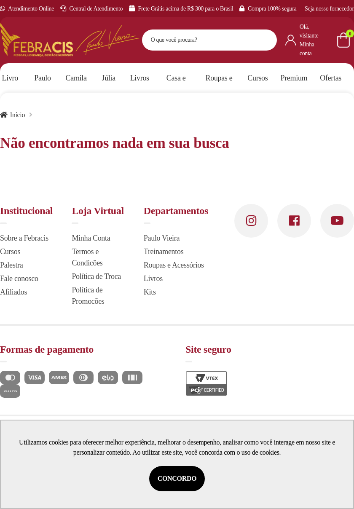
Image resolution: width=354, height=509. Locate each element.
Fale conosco (19, 278)
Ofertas (330, 78)
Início (17, 114)
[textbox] (198, 40)
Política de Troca (96, 276)
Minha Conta (91, 238)
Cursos (10, 251)
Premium (294, 78)
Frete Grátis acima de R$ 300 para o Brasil (181, 8)
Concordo (177, 478)
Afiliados (13, 292)
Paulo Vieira (162, 238)
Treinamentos (164, 251)
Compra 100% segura (267, 8)
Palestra (11, 265)
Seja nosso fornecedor (329, 8)
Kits (150, 292)
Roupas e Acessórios (174, 265)
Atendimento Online (27, 8)
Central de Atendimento (91, 8)
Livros (153, 278)
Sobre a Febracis (24, 238)
